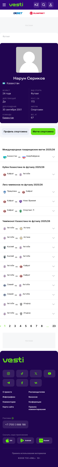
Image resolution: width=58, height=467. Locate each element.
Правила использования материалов (29, 453)
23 (54, 326)
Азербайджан (31, 157)
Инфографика (9, 397)
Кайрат (8, 174)
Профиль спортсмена (15, 131)
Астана (24, 228)
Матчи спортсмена (43, 131)
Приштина (10, 192)
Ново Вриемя (27, 201)
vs (21, 157)
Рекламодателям (37, 392)
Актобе (24, 174)
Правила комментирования (37, 408)
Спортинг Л (26, 211)
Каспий (8, 247)
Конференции (35, 402)
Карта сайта (8, 407)
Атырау (25, 304)
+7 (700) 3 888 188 (15, 424)
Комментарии (9, 402)
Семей (8, 285)
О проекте (7, 392)
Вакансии (33, 397)
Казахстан (8, 117)
